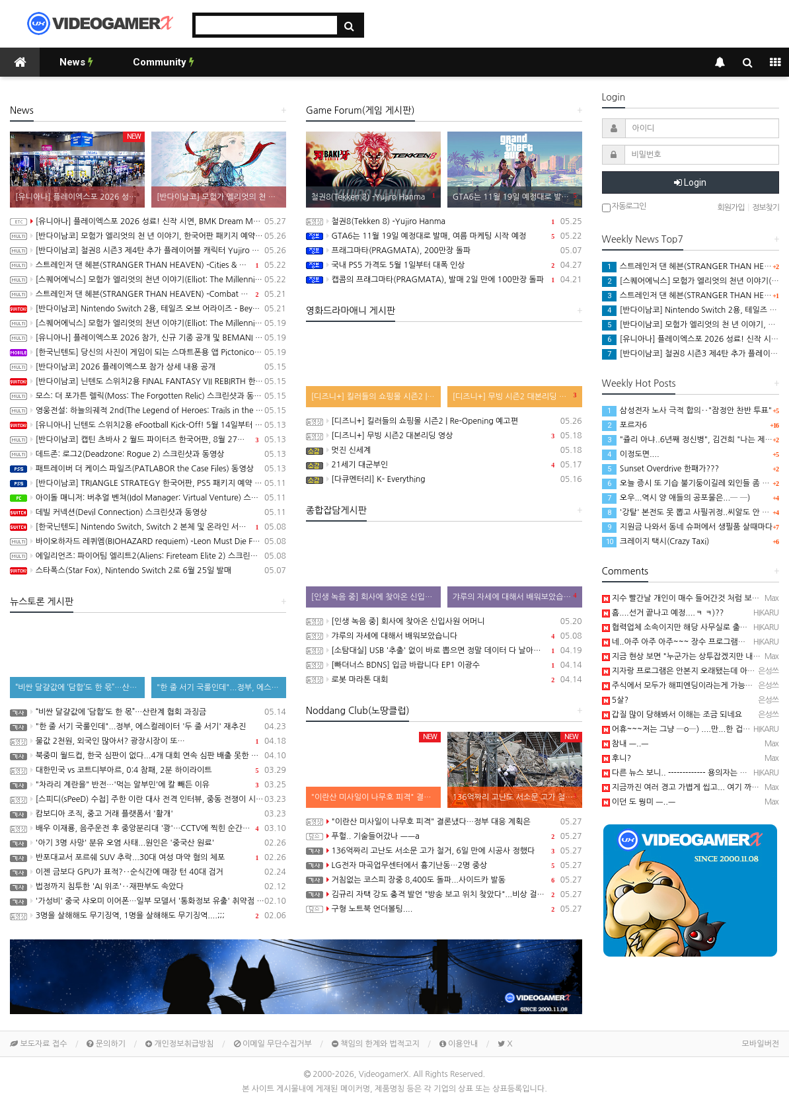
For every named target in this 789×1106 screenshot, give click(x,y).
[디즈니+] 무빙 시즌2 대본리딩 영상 (444, 435)
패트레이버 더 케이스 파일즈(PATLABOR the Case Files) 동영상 (148, 468)
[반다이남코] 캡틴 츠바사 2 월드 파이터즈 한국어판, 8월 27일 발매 (148, 439)
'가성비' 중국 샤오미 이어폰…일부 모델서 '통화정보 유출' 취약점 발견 (148, 901)
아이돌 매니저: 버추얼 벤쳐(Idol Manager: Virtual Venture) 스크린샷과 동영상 (148, 498)
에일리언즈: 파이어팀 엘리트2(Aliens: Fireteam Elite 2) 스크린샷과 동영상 (148, 556)
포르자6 (624, 425)
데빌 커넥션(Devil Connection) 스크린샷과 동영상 (148, 512)
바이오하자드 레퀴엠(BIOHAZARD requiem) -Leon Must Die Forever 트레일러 (148, 541)
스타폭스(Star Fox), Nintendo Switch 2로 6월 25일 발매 (148, 570)
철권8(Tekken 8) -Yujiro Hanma (444, 221)
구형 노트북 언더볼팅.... (444, 909)
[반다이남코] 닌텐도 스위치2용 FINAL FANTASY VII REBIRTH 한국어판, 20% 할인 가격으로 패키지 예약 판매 (148, 381)
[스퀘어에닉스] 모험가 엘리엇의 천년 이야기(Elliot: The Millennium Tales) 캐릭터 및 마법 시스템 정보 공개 (148, 279)
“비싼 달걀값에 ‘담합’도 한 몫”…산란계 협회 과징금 (148, 712)
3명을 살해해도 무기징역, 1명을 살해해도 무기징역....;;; (148, 915)
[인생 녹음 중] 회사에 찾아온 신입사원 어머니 (444, 621)
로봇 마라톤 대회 (444, 679)
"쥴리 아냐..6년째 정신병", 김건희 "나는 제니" (689, 440)
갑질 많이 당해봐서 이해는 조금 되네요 (672, 715)
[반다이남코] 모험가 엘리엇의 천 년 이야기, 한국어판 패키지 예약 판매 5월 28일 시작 (148, 236)
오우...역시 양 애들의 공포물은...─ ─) (676, 498)
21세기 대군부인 (444, 464)
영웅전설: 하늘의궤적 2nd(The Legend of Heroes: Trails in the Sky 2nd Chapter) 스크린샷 (148, 410)
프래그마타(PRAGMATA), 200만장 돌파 (444, 250)
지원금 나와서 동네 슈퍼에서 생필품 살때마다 (687, 527)
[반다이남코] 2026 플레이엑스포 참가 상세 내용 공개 (148, 367)
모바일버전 (760, 1044)
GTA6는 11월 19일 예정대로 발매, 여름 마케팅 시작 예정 (444, 236)
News (76, 62)
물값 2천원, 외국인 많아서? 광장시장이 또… (148, 741)
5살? (615, 700)
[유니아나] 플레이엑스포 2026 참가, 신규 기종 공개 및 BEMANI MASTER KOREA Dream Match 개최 (148, 338)
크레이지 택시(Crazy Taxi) (656, 541)
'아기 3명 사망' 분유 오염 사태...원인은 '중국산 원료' (148, 843)
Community (163, 62)
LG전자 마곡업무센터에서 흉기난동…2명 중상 (444, 865)
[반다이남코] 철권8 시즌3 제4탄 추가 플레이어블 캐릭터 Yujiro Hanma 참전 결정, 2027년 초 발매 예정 (148, 250)
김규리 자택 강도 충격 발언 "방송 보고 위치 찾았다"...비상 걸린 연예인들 (444, 894)
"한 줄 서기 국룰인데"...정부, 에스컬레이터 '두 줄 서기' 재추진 (148, 726)
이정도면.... (630, 454)
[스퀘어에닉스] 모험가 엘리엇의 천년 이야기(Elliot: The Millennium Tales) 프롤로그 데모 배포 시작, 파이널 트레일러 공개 (148, 323)
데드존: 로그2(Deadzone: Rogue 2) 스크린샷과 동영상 (148, 454)
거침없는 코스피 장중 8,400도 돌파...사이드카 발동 (444, 880)
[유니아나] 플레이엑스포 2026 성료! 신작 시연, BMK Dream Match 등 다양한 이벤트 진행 (148, 221)
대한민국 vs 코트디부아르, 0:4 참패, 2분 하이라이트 (148, 770)
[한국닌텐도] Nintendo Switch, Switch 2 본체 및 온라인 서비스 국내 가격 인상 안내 (148, 527)
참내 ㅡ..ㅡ (625, 744)
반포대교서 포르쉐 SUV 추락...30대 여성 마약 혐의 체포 (148, 857)
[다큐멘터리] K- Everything (444, 479)
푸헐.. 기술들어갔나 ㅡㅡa (444, 836)
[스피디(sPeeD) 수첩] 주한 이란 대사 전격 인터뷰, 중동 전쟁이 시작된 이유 (148, 799)
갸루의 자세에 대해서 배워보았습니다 (444, 636)
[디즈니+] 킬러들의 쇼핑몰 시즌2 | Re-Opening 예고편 (444, 421)
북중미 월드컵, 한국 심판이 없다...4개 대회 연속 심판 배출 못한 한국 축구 (148, 755)
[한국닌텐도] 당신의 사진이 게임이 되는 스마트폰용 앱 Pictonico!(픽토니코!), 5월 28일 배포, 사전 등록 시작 (148, 352)
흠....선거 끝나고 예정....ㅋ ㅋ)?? (663, 613)
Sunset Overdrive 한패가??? (661, 469)
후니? (616, 758)
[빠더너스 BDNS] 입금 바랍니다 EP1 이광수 (444, 665)
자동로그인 (624, 207)
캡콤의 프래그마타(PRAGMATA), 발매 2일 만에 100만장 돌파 (444, 279)
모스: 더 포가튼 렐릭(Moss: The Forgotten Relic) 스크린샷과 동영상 (148, 396)
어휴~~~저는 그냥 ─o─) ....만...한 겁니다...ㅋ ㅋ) (693, 729)
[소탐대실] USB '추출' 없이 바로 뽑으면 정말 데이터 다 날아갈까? (444, 650)
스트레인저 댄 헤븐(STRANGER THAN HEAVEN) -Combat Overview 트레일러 (148, 294)
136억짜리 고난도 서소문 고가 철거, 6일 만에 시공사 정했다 (444, 851)
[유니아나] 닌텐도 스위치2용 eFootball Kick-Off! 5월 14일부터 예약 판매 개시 (148, 425)
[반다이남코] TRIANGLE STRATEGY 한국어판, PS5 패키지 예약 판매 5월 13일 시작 (148, 483)
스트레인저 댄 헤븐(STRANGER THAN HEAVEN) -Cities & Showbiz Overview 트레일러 (148, 265)
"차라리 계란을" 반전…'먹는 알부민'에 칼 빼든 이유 (148, 784)
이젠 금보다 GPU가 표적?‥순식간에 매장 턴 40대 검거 (148, 872)
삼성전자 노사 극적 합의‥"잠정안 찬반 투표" (687, 411)
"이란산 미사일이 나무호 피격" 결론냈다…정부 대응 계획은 (444, 821)
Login (690, 182)
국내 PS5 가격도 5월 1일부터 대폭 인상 (444, 265)
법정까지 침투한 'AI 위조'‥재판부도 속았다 (148, 886)
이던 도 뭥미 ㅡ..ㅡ (639, 802)
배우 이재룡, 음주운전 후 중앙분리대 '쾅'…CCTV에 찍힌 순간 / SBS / (148, 828)
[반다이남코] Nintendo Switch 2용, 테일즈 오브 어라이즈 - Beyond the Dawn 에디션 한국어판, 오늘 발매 (148, 308)
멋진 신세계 (444, 450)
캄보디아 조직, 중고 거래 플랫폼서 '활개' (148, 814)
